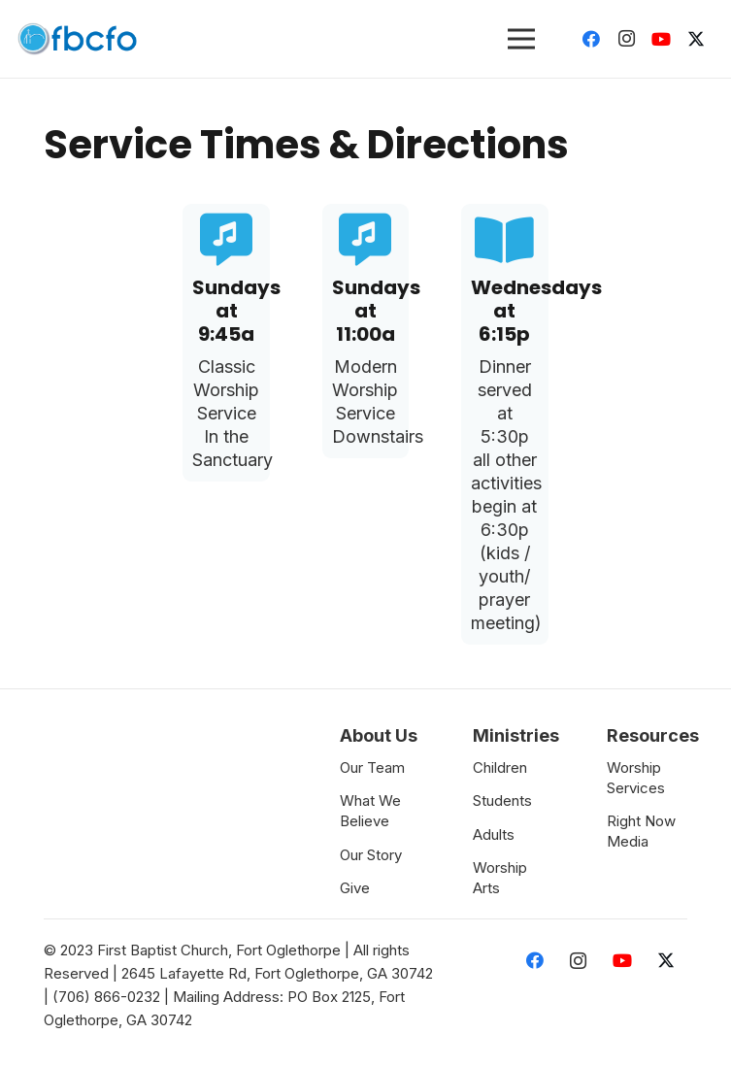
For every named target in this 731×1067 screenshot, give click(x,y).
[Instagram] (626, 38)
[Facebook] (591, 38)
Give (355, 888)
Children (500, 767)
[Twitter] (696, 38)
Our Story (371, 855)
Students (502, 800)
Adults (494, 834)
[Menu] (521, 39)
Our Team (372, 767)
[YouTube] (661, 38)
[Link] (77, 38)
